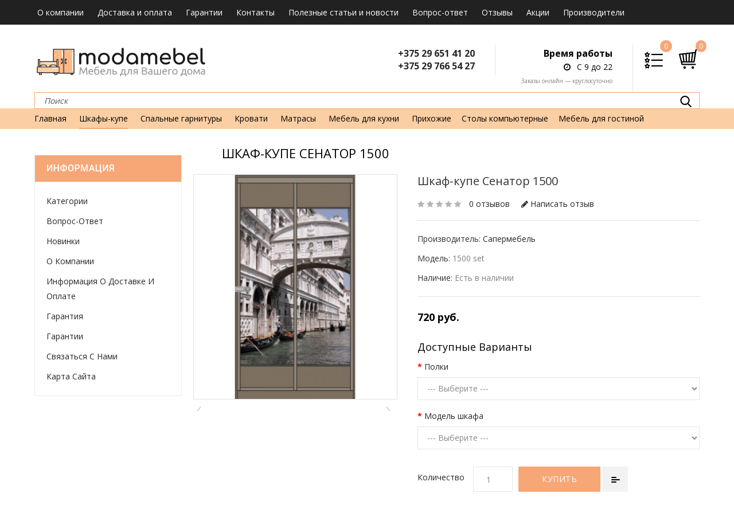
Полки (436, 366)
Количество (440, 477)
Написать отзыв (557, 203)
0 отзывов (489, 203)
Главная (50, 118)
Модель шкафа (453, 415)
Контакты (255, 12)
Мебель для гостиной (601, 118)
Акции (537, 12)
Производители (593, 12)
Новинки (63, 241)
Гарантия (64, 316)
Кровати (251, 118)
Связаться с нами (82, 356)
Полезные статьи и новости (343, 12)
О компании (60, 12)
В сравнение (615, 479)
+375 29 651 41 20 (436, 53)
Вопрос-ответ (440, 12)
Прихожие (431, 118)
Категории (67, 200)
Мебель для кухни (364, 118)
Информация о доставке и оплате (100, 288)
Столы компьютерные (505, 118)
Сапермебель (509, 238)
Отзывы (497, 12)
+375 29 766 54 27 (436, 66)
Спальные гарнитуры (181, 118)
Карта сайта (71, 376)
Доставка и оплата (134, 12)
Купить (559, 478)
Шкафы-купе (103, 118)
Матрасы (298, 118)
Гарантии (204, 12)
